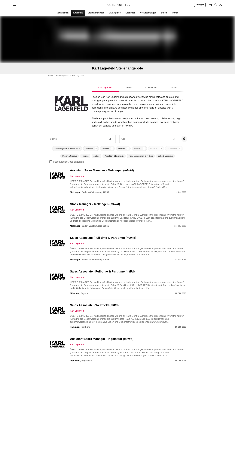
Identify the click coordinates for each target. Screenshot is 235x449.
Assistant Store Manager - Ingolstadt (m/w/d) (101, 338)
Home (50, 76)
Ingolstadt (75, 360)
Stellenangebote (62, 76)
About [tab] (129, 87)
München (74, 293)
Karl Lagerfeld (78, 76)
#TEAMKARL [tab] (151, 87)
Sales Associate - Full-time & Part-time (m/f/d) (102, 271)
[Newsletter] (210, 5)
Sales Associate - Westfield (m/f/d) (94, 305)
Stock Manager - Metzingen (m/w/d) (95, 204)
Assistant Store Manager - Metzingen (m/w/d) (102, 170)
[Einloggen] (200, 5)
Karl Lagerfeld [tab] (105, 87)
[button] (67, 148)
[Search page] (215, 5)
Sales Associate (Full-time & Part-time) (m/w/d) (103, 237)
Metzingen (75, 192)
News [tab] (174, 87)
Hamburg (74, 327)
